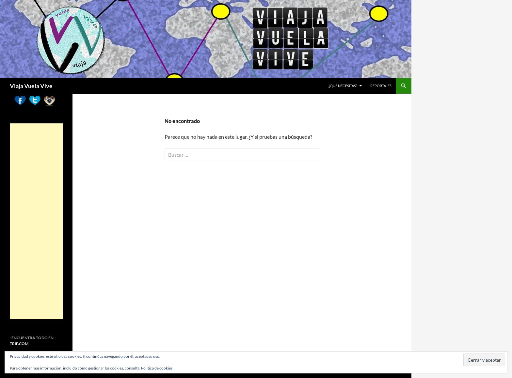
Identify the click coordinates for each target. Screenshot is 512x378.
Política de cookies (156, 368)
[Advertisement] (36, 221)
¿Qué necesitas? (342, 86)
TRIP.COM (19, 343)
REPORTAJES (381, 86)
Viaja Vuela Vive (31, 85)
